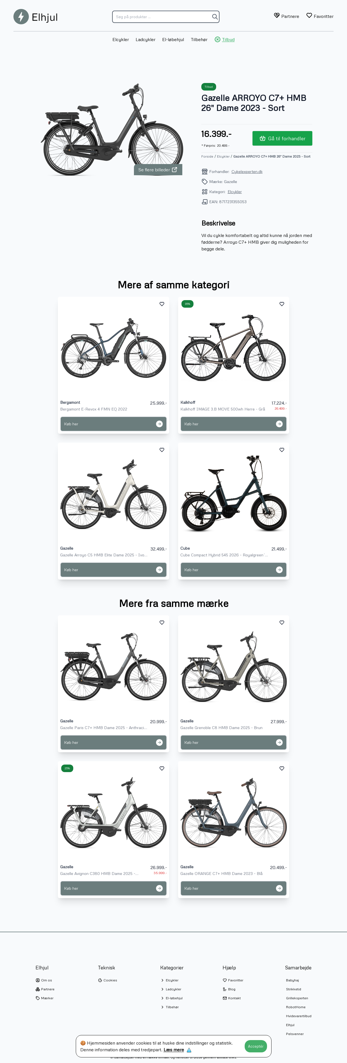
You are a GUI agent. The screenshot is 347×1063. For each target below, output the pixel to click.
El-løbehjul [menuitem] (173, 39)
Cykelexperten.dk (247, 171)
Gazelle (66, 548)
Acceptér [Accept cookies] (256, 1046)
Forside (207, 156)
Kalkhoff (187, 402)
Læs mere (174, 1049)
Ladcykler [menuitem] (145, 39)
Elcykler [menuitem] (120, 39)
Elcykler (223, 156)
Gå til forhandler (282, 138)
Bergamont (70, 402)
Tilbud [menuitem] (224, 39)
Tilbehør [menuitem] (199, 39)
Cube (185, 548)
